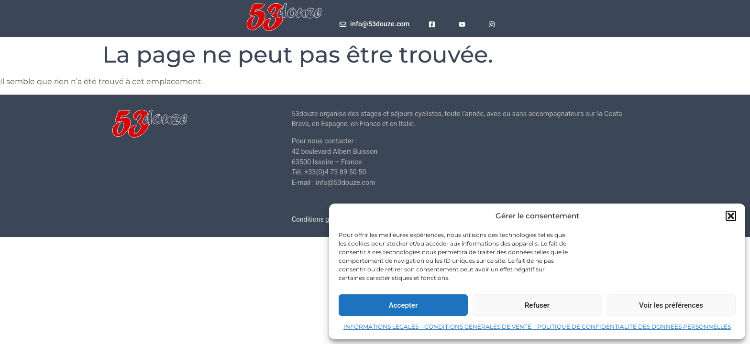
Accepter (403, 305)
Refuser (537, 305)
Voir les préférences (671, 305)
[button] (731, 216)
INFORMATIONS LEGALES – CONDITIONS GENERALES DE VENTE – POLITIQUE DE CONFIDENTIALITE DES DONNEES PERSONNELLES (537, 326)
